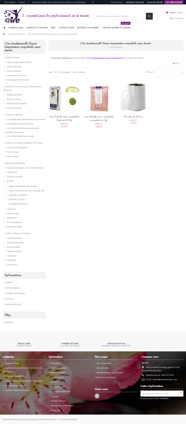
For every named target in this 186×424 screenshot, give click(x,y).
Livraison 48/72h (155, 2)
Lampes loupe (12, 213)
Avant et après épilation (16, 147)
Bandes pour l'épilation (16, 103)
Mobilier (10, 181)
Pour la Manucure (14, 222)
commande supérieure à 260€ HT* (116, 344)
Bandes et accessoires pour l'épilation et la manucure (22, 88)
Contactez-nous (57, 377)
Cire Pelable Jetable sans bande (20, 136)
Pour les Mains (12, 156)
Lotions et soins (66, 27)
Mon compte (101, 356)
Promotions (56, 363)
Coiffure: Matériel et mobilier (116, 26)
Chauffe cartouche (14, 176)
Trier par (149, 72)
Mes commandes (104, 363)
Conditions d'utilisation (15, 293)
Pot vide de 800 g (133, 116)
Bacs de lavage (13, 247)
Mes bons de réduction (106, 377)
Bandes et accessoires (37, 27)
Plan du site (55, 410)
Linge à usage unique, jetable (19, 62)
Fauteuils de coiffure (15, 242)
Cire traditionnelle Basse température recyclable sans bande (22, 130)
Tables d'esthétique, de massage (22, 186)
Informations (13, 275)
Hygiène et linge (16, 27)
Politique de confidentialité (62, 405)
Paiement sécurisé (135, 2)
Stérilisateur (11, 218)
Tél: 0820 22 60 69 (174, 2)
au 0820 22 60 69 (24, 344)
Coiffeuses (11, 260)
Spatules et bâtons (14, 94)
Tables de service (14, 251)
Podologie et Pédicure (18, 204)
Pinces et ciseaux (13, 99)
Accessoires (11, 264)
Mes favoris (117, 2)
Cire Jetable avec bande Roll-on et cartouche (25, 119)
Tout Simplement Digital (67, 419)
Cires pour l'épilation (16, 34)
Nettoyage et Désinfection (17, 80)
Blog (7, 315)
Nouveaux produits (59, 368)
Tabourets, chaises (16, 199)
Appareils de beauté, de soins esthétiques (24, 167)
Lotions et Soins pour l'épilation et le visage (23, 143)
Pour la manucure (14, 108)
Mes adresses (102, 368)
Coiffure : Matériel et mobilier (17, 233)
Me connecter (176, 18)
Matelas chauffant (14, 226)
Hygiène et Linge (12, 57)
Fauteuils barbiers (14, 238)
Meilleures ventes (58, 372)
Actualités (9, 322)
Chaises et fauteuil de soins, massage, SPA (26, 190)
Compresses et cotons (16, 75)
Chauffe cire (11, 172)
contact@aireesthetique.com (164, 379)
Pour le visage (12, 152)
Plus (176, 63)
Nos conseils (9, 2)
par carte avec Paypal (70, 344)
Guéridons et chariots (17, 195)
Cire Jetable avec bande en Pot (19, 124)
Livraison (9, 282)
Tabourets (11, 255)
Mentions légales (12, 288)
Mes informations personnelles (110, 372)
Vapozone (11, 209)
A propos (9, 299)
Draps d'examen (13, 71)
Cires (53, 27)
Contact (21, 2)
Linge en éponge (13, 66)
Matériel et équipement (88, 27)
